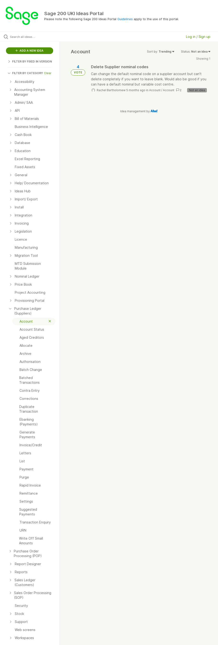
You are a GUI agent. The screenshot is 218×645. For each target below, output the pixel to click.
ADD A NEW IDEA (29, 50)
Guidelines (125, 19)
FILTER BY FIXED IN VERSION (30, 61)
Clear (48, 73)
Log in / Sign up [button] (198, 37)
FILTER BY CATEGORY (25, 73)
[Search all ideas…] (32, 37)
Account (155, 90)
